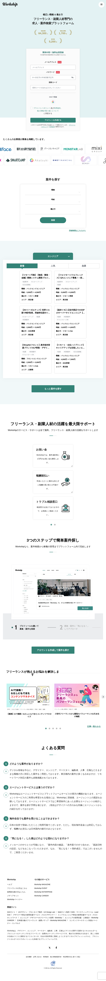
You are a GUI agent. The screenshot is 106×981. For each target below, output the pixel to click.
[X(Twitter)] (49, 947)
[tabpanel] (53, 482)
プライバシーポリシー (41, 108)
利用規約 (57, 108)
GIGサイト (11, 912)
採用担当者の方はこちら (16, 892)
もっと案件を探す (53, 389)
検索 (53, 220)
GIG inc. (47, 968)
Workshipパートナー (14, 899)
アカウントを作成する (53, 120)
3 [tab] (53, 728)
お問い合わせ (37, 957)
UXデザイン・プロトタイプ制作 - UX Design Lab (36, 912)
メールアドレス (50, 62)
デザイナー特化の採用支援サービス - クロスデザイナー (34, 915)
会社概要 (29, 957)
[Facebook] (56, 947)
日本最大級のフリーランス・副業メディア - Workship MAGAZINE (41, 920)
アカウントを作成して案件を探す (53, 650)
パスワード (50, 72)
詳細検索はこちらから (77, 230)
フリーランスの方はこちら (17, 888)
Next (103, 697)
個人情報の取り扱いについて (48, 111)
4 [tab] (56, 728)
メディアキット (13, 896)
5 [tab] (60, 728)
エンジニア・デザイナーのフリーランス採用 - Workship (41, 918)
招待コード (53, 82)
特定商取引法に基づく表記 (71, 957)
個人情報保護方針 (56, 957)
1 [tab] (51, 525)
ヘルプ (9, 884)
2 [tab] (55, 525)
